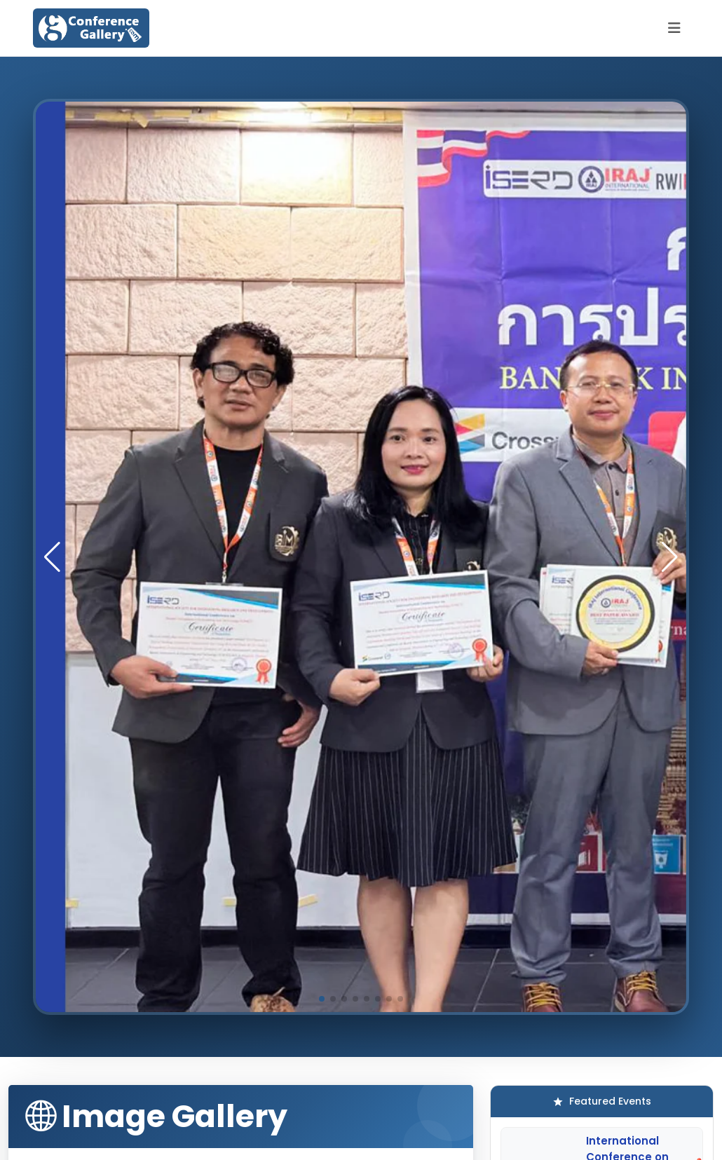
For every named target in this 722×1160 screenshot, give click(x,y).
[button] (669, 557)
